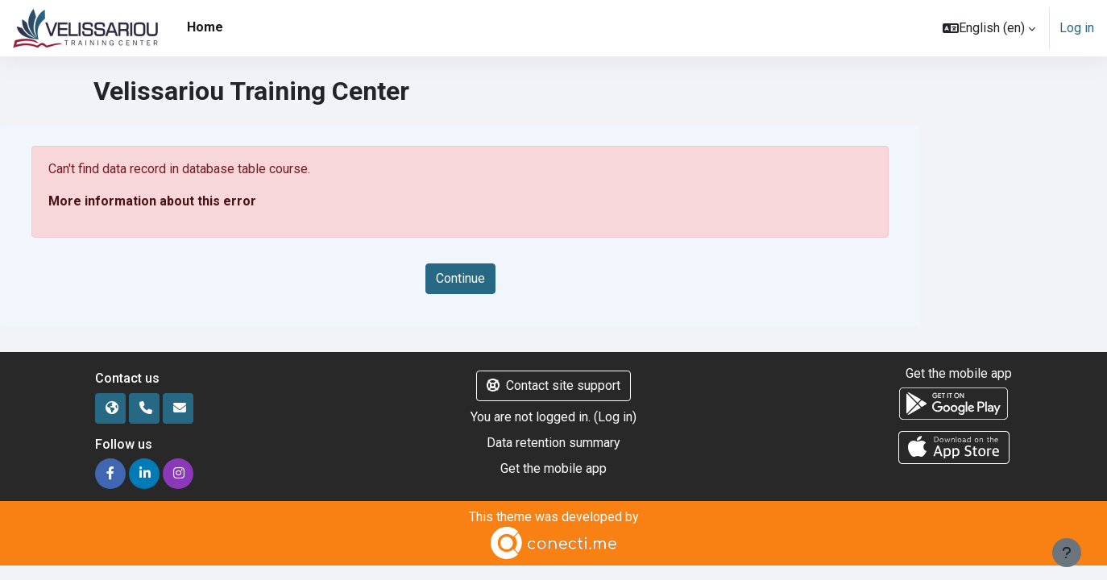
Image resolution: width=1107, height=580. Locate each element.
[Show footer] (1066, 552)
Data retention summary (553, 442)
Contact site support (553, 385)
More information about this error (152, 201)
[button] (989, 28)
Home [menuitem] (205, 27)
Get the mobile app (553, 468)
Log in (1076, 27)
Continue (460, 278)
